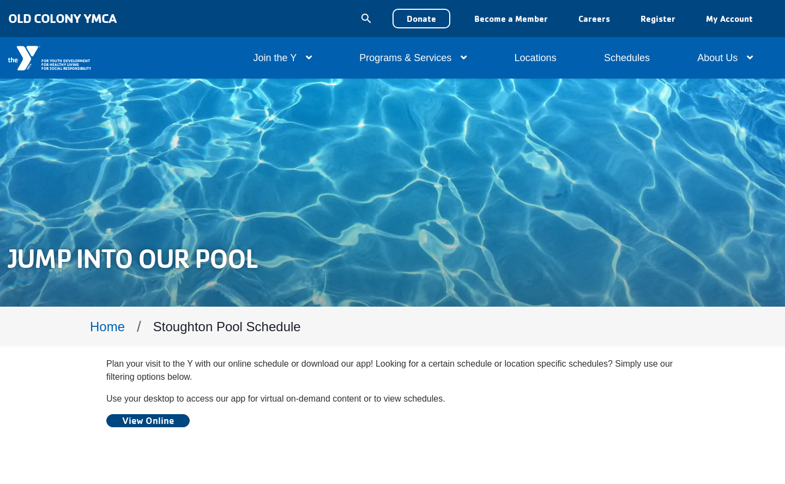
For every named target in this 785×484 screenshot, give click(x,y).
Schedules (627, 57)
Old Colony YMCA (62, 18)
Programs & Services (413, 57)
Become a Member (511, 18)
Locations (536, 57)
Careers (594, 18)
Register (658, 18)
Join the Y (282, 57)
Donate (421, 18)
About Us (725, 57)
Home (107, 326)
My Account (729, 18)
